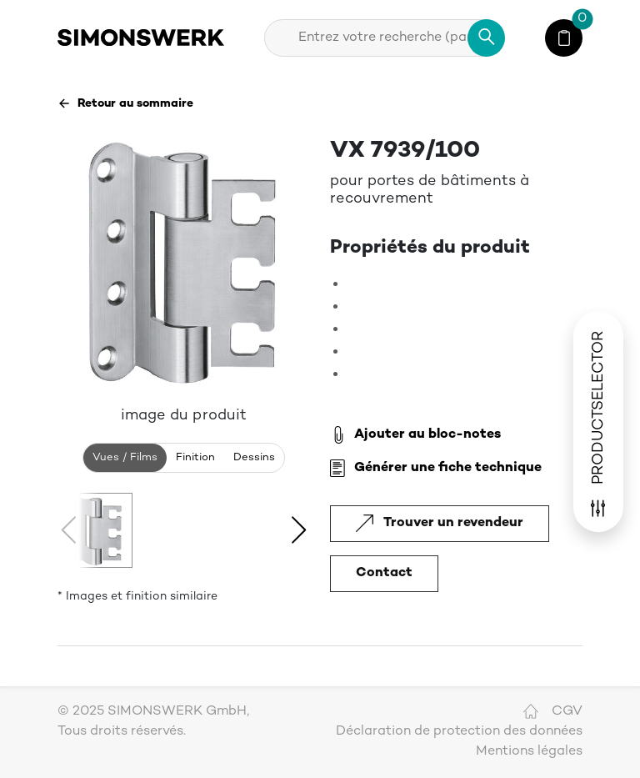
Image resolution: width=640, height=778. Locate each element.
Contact (384, 573)
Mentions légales (529, 752)
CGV (567, 712)
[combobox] (384, 38)
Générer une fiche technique (436, 469)
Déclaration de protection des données (459, 732)
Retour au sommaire (125, 103)
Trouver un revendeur (439, 523)
